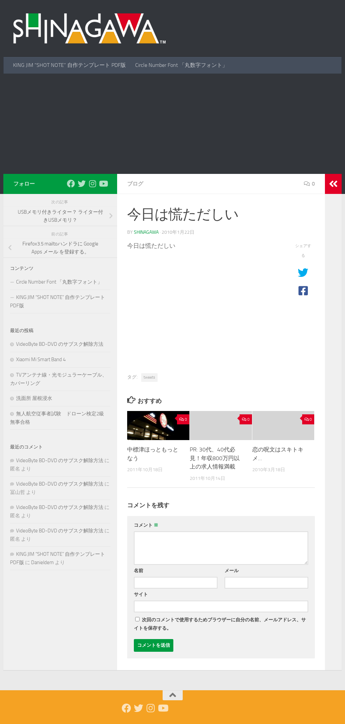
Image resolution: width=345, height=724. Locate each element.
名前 (138, 571)
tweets (149, 377)
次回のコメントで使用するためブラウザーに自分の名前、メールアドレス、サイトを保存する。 (220, 624)
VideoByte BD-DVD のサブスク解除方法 (59, 344)
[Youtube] (103, 184)
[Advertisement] (172, 124)
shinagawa (146, 232)
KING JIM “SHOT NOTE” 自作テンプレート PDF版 (69, 65)
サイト (141, 594)
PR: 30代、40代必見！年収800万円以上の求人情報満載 (215, 458)
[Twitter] (82, 184)
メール (232, 571)
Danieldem (42, 562)
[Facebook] (71, 184)
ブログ (135, 184)
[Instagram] (92, 184)
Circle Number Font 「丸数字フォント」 (181, 65)
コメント (146, 525)
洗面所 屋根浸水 (34, 398)
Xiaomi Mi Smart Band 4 (41, 359)
